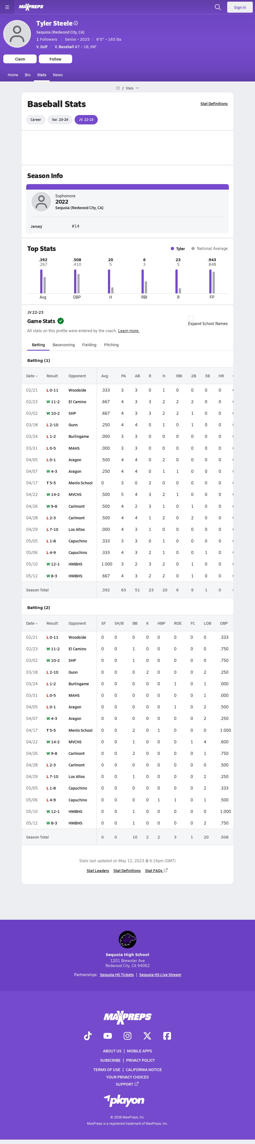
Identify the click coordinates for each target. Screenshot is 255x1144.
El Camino (77, 401)
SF (103, 623)
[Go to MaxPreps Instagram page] (127, 1036)
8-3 (54, 575)
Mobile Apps (139, 1050)
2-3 (53, 517)
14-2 (55, 494)
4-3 (54, 471)
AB (137, 375)
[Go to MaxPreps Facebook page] (167, 1036)
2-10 (54, 424)
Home (13, 74)
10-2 (55, 413)
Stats (41, 74)
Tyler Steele (57, 23)
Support (127, 1084)
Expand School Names (208, 321)
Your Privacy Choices (127, 1076)
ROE (178, 623)
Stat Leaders (98, 870)
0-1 (53, 459)
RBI (179, 375)
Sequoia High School (127, 944)
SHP (72, 413)
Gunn (73, 424)
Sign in (240, 7)
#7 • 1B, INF (75, 46)
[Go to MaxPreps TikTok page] (87, 1036)
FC (193, 623)
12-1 (55, 564)
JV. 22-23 (86, 119)
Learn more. (129, 330)
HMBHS (75, 564)
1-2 (53, 436)
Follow (55, 59)
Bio (28, 74)
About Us (112, 1050)
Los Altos (77, 529)
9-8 (54, 506)
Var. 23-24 (60, 119)
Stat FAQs (156, 870)
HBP (161, 623)
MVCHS (75, 494)
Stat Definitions (214, 103)
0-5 (53, 447)
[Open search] (218, 7)
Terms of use (106, 1069)
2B (193, 375)
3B (207, 375)
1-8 (53, 541)
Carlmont (77, 506)
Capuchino (78, 541)
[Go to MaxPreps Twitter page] (147, 1036)
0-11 (54, 389)
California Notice (144, 1069)
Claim (20, 59)
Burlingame (79, 436)
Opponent (77, 375)
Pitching (111, 344)
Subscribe (110, 1060)
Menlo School (81, 482)
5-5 (53, 482)
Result (52, 375)
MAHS (74, 447)
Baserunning (64, 344)
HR (221, 375)
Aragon (75, 459)
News (58, 74)
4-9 (53, 552)
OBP (224, 623)
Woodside (77, 389)
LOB (207, 623)
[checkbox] (191, 318)
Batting (38, 344)
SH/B (119, 623)
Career (36, 119)
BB (134, 623)
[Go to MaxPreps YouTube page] (107, 1036)
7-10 (54, 529)
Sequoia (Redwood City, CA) (60, 31)
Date (32, 375)
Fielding (89, 344)
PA (123, 375)
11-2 (55, 401)
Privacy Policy (140, 1060)
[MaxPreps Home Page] (118, 88)
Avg (104, 375)
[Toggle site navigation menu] (7, 7)
